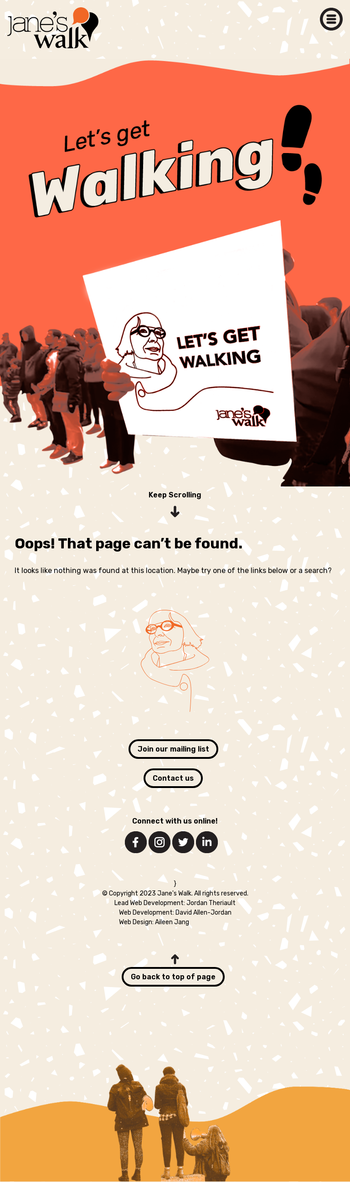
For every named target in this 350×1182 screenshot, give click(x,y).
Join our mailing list (173, 749)
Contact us (173, 778)
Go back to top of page (173, 976)
